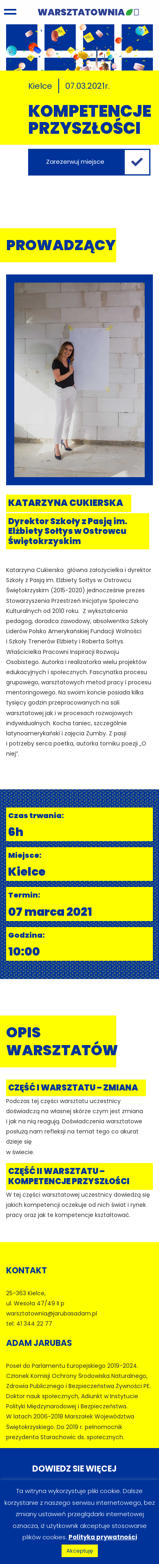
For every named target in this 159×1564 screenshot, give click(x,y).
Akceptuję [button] (79, 1551)
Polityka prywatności (102, 1537)
